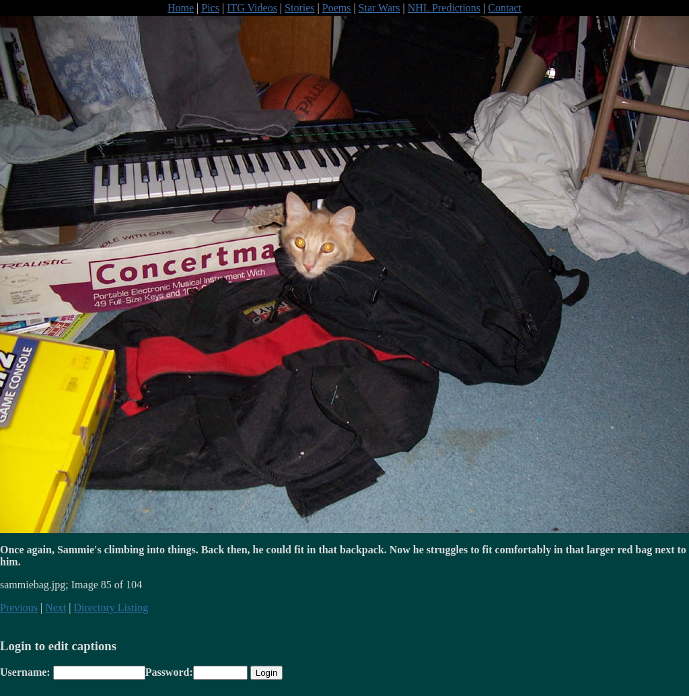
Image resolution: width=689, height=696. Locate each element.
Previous (19, 607)
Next (55, 607)
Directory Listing (111, 607)
